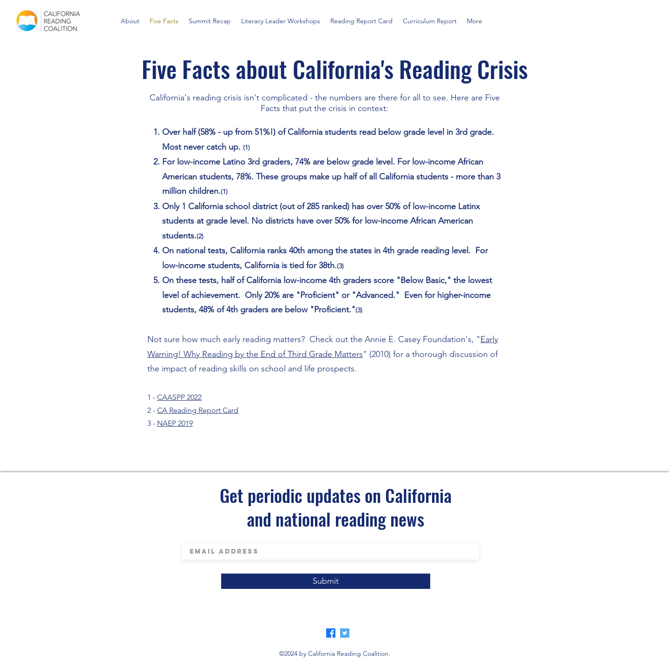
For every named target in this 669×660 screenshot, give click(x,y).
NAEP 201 (173, 423)
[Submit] (325, 581)
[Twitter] (344, 633)
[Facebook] (330, 633)
